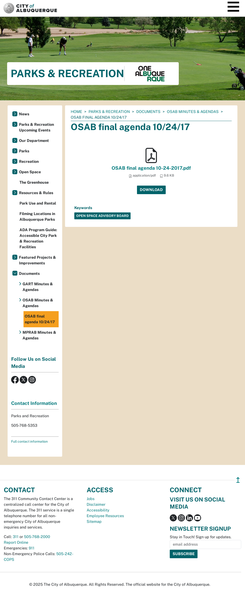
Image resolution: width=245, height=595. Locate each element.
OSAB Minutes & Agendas (193, 111)
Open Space (30, 172)
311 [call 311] (16, 536)
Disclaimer (96, 504)
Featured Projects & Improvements (37, 260)
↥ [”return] (238, 480)
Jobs (90, 499)
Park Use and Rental (37, 203)
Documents (148, 111)
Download (151, 189)
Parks (24, 151)
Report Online (16, 542)
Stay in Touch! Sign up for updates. (200, 537)
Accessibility (98, 510)
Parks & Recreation (109, 111)
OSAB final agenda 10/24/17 (40, 319)
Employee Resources (105, 516)
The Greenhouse (34, 182)
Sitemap (94, 521)
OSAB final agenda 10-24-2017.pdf (151, 168)
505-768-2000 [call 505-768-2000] (37, 536)
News (24, 114)
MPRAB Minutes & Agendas (39, 335)
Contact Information (34, 403)
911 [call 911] (31, 548)
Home (76, 111)
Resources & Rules (36, 193)
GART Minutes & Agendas (38, 287)
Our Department (34, 140)
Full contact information (29, 441)
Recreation (29, 161)
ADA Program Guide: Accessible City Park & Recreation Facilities (38, 238)
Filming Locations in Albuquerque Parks (37, 216)
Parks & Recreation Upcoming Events (36, 127)
